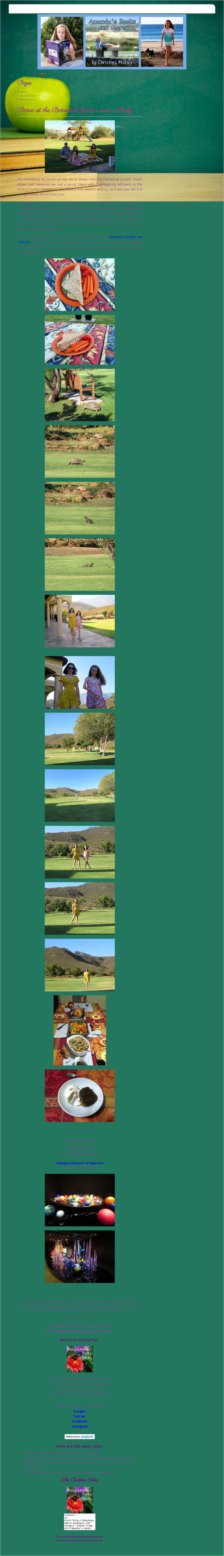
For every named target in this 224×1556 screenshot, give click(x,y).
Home (23, 91)
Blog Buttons (26, 99)
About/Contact (27, 95)
